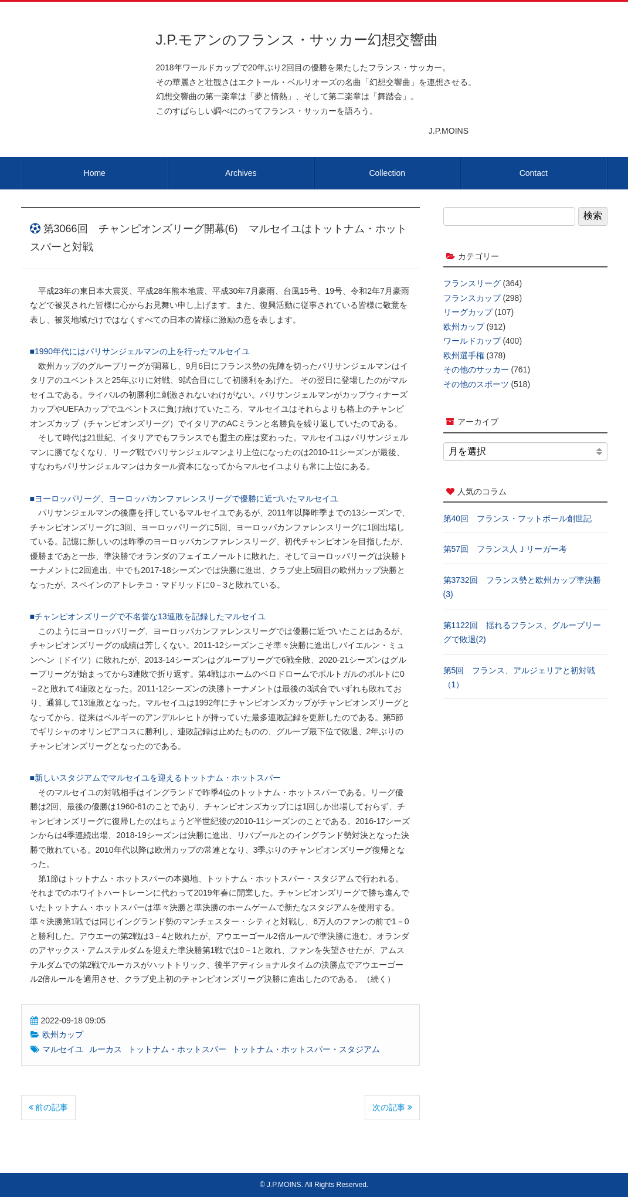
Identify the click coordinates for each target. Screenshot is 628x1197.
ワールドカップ (472, 340)
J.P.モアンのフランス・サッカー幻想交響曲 (297, 40)
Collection (387, 173)
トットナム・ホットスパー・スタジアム (306, 1049)
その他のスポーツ (476, 384)
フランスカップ (472, 298)
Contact (534, 173)
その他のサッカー (476, 369)
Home (95, 173)
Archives (241, 173)
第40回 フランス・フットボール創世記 (517, 518)
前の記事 (49, 1107)
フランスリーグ (472, 283)
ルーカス (105, 1049)
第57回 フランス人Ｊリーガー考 (505, 549)
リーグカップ (468, 312)
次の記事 (392, 1107)
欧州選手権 (463, 355)
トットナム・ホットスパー (177, 1049)
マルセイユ (62, 1049)
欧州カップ (62, 1034)
